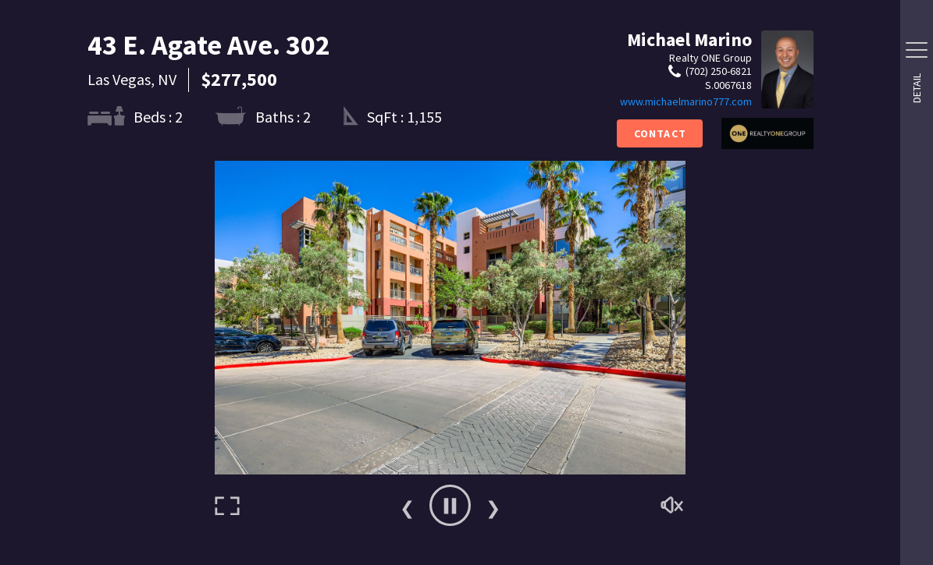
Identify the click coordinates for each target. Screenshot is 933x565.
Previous (407, 505)
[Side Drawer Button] (917, 50)
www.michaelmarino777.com (686, 101)
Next (493, 505)
